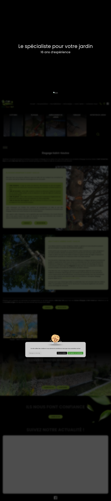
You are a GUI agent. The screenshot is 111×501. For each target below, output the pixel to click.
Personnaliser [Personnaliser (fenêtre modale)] (62, 254)
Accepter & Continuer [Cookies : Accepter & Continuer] (75, 254)
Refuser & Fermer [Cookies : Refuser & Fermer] (34, 254)
